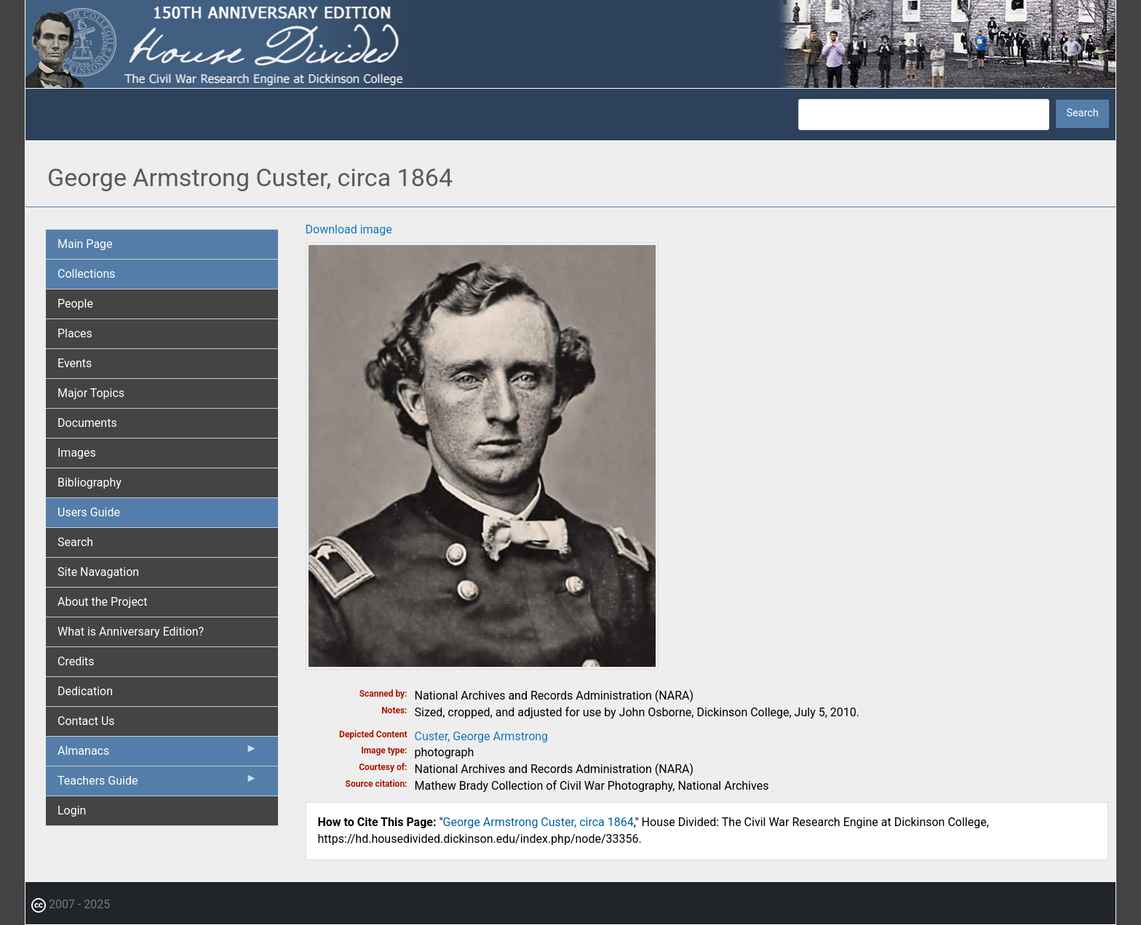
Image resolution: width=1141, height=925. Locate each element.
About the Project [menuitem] (102, 602)
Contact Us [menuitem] (86, 721)
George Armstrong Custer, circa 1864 (538, 822)
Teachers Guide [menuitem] (157, 784)
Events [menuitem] (74, 363)
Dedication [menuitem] (85, 691)
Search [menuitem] (75, 542)
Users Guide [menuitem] (88, 512)
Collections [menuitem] (86, 274)
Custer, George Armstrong (482, 736)
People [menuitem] (75, 304)
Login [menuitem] (71, 810)
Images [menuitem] (76, 453)
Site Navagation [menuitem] (98, 572)
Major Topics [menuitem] (90, 393)
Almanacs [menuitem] (157, 754)
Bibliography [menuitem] (89, 482)
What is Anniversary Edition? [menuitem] (130, 631)
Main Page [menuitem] (85, 244)
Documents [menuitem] (87, 423)
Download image (349, 229)
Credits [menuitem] (76, 661)
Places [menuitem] (74, 333)
